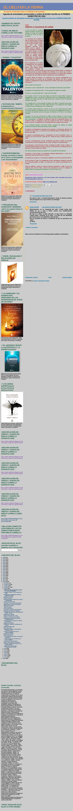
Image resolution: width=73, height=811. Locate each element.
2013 (4, 577)
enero (5, 656)
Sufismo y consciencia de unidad (11, 617)
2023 (4, 562)
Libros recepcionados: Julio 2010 (12, 642)
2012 (4, 578)
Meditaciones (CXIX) (8, 605)
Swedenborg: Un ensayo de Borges (12, 604)
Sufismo (39, 186)
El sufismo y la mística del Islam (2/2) (12, 603)
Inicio (50, 277)
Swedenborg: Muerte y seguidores (12, 610)
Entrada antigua (67, 277)
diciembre (6, 583)
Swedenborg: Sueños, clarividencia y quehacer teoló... (12, 630)
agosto (6, 588)
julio (5, 648)
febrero (6, 655)
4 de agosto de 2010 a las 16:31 (52, 207)
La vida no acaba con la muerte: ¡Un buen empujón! (12, 639)
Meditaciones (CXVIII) (9, 614)
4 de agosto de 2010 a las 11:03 (42, 196)
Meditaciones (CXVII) (9, 623)
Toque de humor (8, 607)
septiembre (7, 587)
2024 (4, 560)
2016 (4, 572)
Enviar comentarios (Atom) (41, 280)
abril (5, 652)
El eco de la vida (8, 627)
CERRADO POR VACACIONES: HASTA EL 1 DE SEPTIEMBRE (13, 590)
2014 (4, 575)
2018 (4, 569)
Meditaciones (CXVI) (8, 633)
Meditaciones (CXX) (8, 596)
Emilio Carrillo (34, 207)
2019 (4, 568)
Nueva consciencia (8, 635)
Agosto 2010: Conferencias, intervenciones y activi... (10, 647)
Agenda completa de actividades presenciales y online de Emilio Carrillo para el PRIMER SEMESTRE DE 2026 (36, 19)
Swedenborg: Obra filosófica (10, 641)
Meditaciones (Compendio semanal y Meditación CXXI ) (12, 595)
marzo (6, 654)
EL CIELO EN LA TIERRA (23, 7)
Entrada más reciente (31, 277)
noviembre (7, 584)
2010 (4, 581)
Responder (33, 202)
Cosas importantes (8, 608)
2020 (4, 566)
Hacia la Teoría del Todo (9, 601)
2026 (4, 557)
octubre (6, 585)
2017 (4, 571)
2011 (4, 580)
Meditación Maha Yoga (9, 626)
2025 (4, 559)
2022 (4, 563)
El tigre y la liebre (8, 598)
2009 (4, 658)
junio (5, 649)
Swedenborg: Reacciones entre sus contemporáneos (12, 619)
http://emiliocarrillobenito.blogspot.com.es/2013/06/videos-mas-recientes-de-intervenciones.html (12, 520)
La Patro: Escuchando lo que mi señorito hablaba (11, 632)
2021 (4, 565)
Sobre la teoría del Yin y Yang (11, 615)
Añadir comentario (32, 227)
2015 (4, 574)
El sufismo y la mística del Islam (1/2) (12, 609)
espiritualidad (33, 186)
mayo (5, 651)
